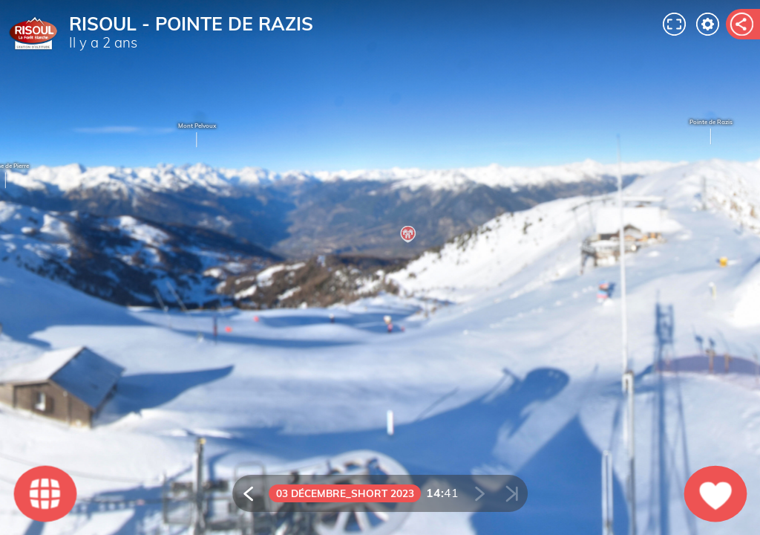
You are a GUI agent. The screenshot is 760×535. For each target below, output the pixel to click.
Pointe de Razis (711, 132)
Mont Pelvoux (197, 136)
